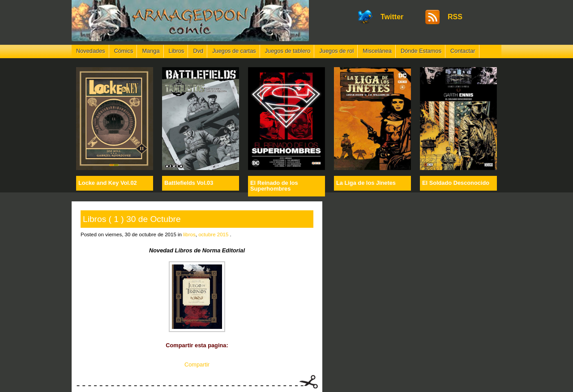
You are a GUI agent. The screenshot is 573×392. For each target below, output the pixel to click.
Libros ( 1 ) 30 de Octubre (132, 219)
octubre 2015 (213, 234)
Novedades (90, 50)
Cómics (123, 50)
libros (189, 234)
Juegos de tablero (288, 50)
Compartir (197, 364)
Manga (150, 50)
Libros (176, 50)
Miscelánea (377, 50)
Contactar (462, 50)
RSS (455, 17)
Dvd (198, 50)
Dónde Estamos (421, 50)
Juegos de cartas (234, 50)
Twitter (392, 17)
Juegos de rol (336, 50)
